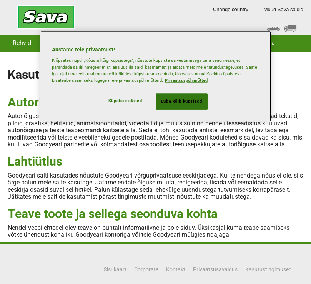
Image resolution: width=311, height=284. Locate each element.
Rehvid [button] (22, 43)
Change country (230, 9)
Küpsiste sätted (125, 100)
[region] (155, 76)
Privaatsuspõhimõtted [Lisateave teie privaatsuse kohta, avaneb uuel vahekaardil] (186, 80)
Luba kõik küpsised (181, 101)
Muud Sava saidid (283, 9)
